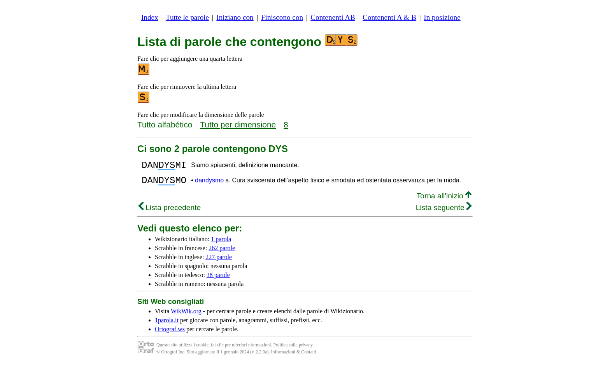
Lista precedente (169, 212)
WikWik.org (186, 316)
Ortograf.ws (170, 333)
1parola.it (167, 324)
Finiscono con (282, 17)
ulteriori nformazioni (251, 349)
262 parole (222, 252)
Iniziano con (234, 17)
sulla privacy (300, 349)
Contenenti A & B (389, 17)
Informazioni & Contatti (293, 356)
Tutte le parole (187, 17)
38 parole (218, 279)
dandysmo (209, 183)
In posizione (442, 17)
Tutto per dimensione (238, 124)
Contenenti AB (332, 17)
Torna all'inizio (444, 200)
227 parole (218, 261)
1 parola (221, 243)
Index (149, 17)
